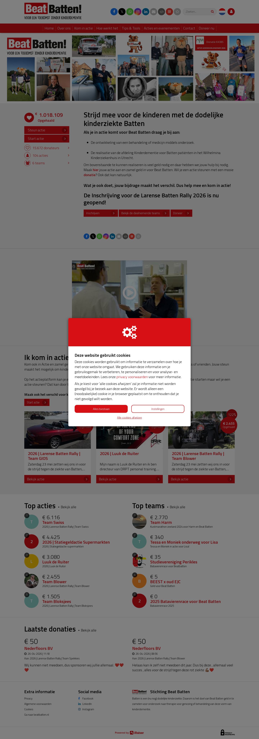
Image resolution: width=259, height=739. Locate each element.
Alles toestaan (101, 409)
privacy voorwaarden (132, 377)
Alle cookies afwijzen (129, 418)
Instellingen (157, 409)
